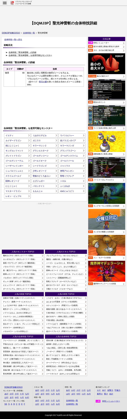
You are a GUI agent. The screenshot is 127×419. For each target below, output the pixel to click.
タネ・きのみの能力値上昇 (101, 50)
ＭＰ (104, 390)
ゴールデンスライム (69, 156)
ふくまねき (65, 186)
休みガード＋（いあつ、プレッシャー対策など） (22, 324)
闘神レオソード (12, 181)
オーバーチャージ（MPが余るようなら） (62, 363)
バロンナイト (39, 186)
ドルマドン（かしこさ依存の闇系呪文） (18, 316)
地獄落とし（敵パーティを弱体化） (17, 348)
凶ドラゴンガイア (68, 141)
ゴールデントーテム (14, 161)
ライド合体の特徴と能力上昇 (106, 117)
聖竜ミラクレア (67, 176)
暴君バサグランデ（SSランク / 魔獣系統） (19, 263)
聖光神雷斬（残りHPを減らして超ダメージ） (20, 374)
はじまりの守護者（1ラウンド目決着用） (62, 302)
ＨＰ (99, 390)
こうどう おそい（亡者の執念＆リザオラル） (64, 298)
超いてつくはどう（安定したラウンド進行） (63, 355)
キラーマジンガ (67, 146)
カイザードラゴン (13, 141)
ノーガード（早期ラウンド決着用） (60, 352)
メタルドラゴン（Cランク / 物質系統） (18, 267)
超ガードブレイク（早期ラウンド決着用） (62, 331)
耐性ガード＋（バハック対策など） (17, 309)
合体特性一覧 (72, 404)
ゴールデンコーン (41, 156)
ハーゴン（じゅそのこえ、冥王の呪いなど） (63, 263)
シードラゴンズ (40, 166)
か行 (12, 394)
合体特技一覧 (29, 33)
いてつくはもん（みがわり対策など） (17, 313)
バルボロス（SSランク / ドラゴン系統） (18, 278)
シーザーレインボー (14, 166)
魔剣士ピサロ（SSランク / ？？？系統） (18, 256)
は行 (6, 397)
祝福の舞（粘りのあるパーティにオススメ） (20, 370)
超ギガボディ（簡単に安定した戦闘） (61, 316)
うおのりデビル (40, 135)
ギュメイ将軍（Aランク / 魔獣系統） (17, 281)
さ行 (17, 394)
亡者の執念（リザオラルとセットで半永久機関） (65, 313)
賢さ (106, 394)
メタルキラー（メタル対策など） (16, 331)
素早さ (100, 394)
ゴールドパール (67, 161)
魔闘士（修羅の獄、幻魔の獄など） (60, 259)
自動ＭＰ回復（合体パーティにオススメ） (19, 298)
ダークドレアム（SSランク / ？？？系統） (19, 289)
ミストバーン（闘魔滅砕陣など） (59, 278)
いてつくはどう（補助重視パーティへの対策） (64, 324)
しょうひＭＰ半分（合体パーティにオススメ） (21, 305)
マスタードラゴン (13, 191)
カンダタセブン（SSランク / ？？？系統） (19, 259)
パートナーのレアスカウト (106, 169)
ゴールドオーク (40, 161)
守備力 (117, 390)
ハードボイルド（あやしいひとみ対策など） (63, 374)
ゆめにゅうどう (67, 191)
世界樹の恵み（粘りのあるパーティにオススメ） (22, 355)
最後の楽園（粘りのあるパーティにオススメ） (64, 309)
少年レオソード (40, 171)
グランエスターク (41, 151)
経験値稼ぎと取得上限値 (106, 143)
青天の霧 (43, 82)
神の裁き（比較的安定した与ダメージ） (18, 363)
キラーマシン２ (40, 146)
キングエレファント (14, 151)
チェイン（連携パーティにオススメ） (17, 302)
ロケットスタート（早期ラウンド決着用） (62, 305)
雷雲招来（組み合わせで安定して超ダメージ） (21, 352)
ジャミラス (65, 166)
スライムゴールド (13, 176)
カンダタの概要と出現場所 (106, 221)
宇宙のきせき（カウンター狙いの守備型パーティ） (23, 344)
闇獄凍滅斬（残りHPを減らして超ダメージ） (20, 366)
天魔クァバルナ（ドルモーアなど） (60, 289)
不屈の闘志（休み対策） (55, 320)
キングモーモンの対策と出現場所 (106, 195)
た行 (22, 394)
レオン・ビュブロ (13, 196)
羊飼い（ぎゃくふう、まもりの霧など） (61, 267)
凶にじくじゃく (12, 146)
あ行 (6, 394)
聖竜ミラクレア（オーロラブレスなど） (61, 281)
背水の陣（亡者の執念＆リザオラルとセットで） (65, 340)
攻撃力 (110, 390)
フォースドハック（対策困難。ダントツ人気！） (22, 340)
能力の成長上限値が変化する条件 (103, 46)
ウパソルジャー (67, 135)
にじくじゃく (11, 186)
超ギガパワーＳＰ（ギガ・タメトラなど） (62, 285)
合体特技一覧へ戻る (13, 39)
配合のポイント (106, 91)
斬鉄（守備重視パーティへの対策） (60, 359)
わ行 (27, 397)
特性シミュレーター (98, 42)
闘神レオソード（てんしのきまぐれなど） (62, 270)
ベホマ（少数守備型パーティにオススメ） (19, 359)
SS (5, 404)
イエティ (9, 135)
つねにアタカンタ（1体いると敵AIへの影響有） (64, 328)
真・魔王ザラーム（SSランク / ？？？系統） (20, 270)
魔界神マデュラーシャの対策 (106, 273)
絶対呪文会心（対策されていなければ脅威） (63, 366)
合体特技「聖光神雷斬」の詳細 (22, 52)
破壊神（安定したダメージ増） (58, 344)
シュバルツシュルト (14, 171)
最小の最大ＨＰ (106, 65)
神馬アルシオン (67, 171)
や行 (17, 397)
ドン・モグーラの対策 (106, 247)
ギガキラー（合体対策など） (14, 328)
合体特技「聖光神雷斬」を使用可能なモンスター (30, 55)
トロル (63, 181)
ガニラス (37, 141)
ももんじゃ (38, 191)
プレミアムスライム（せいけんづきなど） (62, 256)
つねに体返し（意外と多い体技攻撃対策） (62, 348)
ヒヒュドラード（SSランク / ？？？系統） (19, 285)
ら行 (22, 397)
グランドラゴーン (68, 151)
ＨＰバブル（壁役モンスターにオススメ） (19, 320)
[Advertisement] (63, 11)
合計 (111, 394)
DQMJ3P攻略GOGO (11, 33)
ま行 (12, 397)
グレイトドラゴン (13, 156)
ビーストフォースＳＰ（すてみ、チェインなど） (65, 274)
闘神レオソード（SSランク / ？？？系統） (19, 274)
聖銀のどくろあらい (42, 176)
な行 (27, 394)
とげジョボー (39, 181)
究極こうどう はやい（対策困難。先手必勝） (64, 370)
